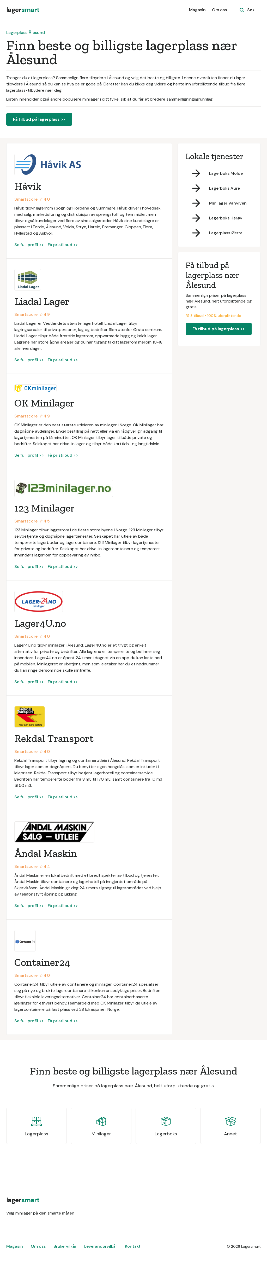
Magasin (197, 10)
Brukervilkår (64, 1246)
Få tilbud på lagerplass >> (39, 119)
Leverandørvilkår (100, 1246)
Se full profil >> (29, 244)
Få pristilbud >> (63, 244)
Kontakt (133, 1246)
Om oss (219, 10)
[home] (22, 10)
